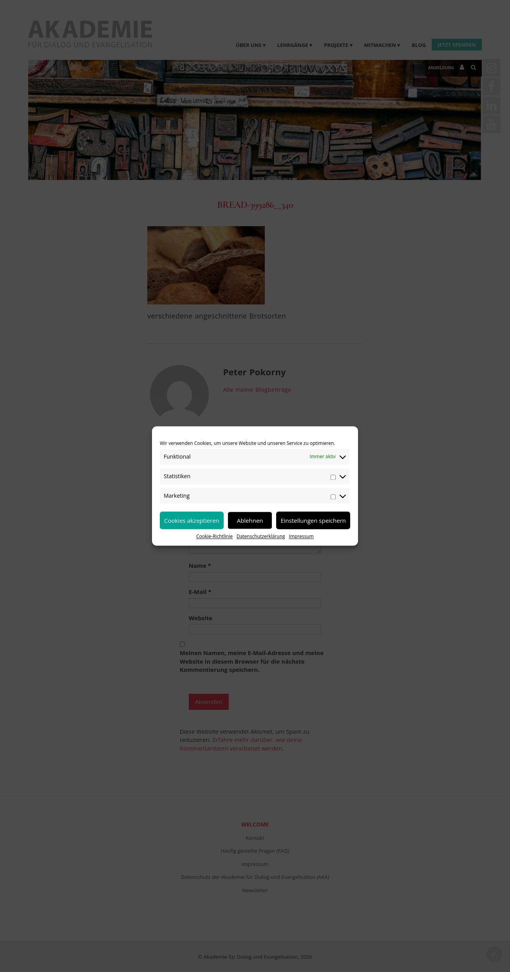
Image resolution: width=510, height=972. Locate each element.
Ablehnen (250, 520)
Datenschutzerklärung (261, 536)
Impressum (301, 536)
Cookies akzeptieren (191, 520)
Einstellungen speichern (313, 520)
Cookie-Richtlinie (214, 536)
